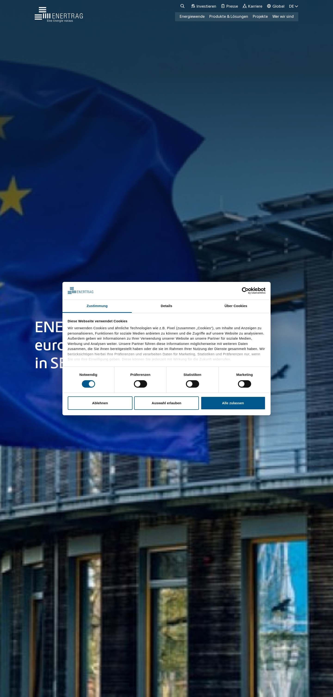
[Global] (275, 6)
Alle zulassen (233, 403)
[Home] (59, 12)
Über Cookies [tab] (236, 306)
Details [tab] (166, 306)
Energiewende (192, 16)
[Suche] (183, 6)
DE (293, 6)
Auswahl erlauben (166, 403)
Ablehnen (100, 403)
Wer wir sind (283, 16)
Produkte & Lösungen (228, 16)
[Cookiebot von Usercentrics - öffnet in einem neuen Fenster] (245, 290)
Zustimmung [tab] (97, 306)
